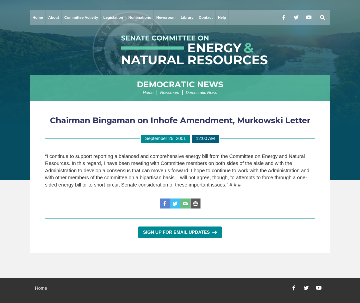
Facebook (165, 203)
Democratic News (180, 84)
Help (222, 17)
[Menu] (322, 17)
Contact (206, 17)
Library (187, 17)
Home (37, 17)
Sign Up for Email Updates (180, 232)
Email (185, 203)
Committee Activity (81, 17)
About (53, 17)
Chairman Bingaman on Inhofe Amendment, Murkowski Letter (180, 120)
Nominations (139, 17)
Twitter (175, 203)
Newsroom (166, 17)
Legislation (113, 17)
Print (195, 203)
